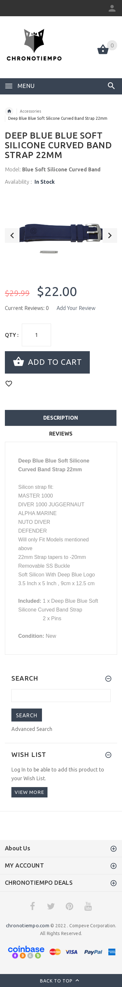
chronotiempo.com (27, 925)
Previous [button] (12, 235)
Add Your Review (76, 308)
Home (9, 111)
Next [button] (109, 235)
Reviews (61, 434)
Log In (18, 769)
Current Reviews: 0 (27, 308)
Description (60, 418)
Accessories (30, 111)
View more (29, 792)
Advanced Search (31, 729)
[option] (61, 233)
